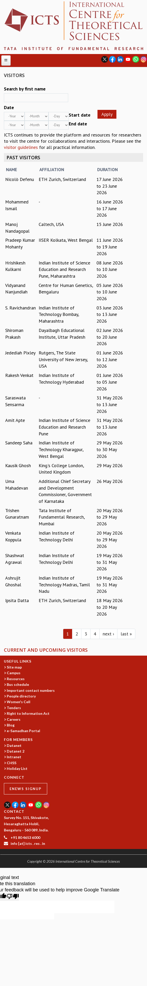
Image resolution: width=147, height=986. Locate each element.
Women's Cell (18, 702)
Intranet (14, 757)
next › (108, 634)
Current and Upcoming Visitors (46, 650)
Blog (11, 725)
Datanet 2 (15, 751)
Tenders (14, 708)
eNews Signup (25, 789)
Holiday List (17, 768)
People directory (21, 696)
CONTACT (14, 811)
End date (78, 124)
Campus (13, 673)
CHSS (11, 763)
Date (9, 107)
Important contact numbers (31, 690)
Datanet (14, 745)
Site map (14, 667)
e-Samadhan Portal (23, 731)
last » (126, 634)
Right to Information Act (28, 713)
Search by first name (25, 89)
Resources (16, 679)
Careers (13, 719)
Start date (79, 115)
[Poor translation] (12, 897)
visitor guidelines (21, 147)
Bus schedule (18, 684)
